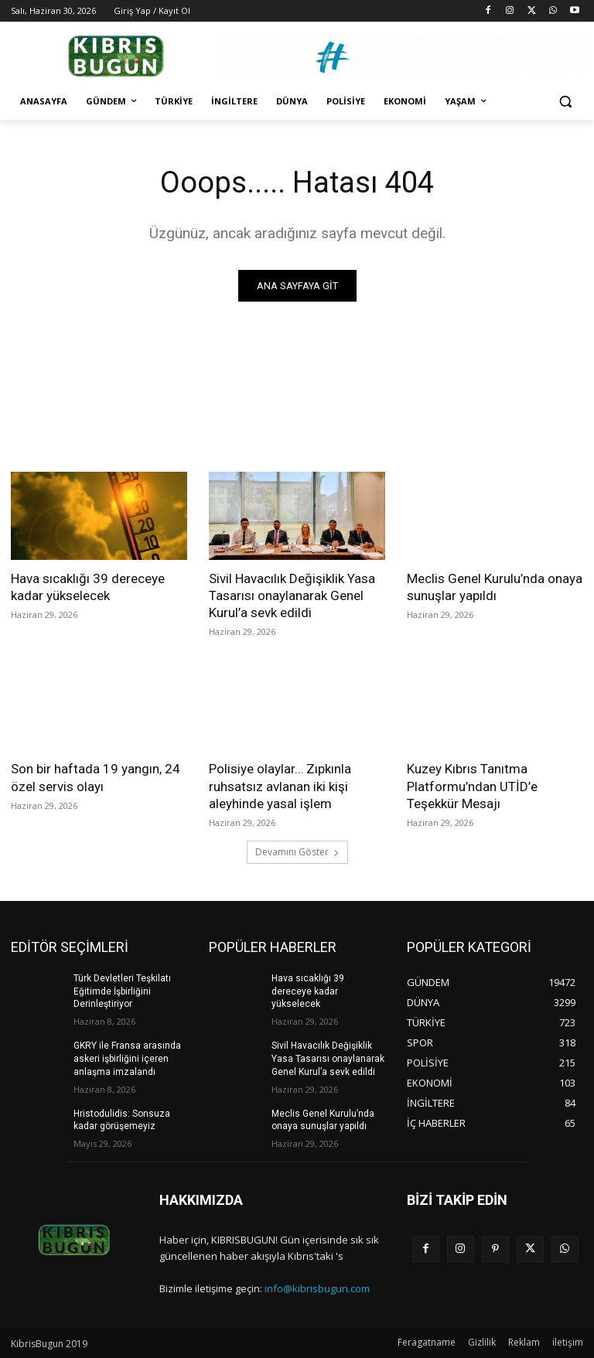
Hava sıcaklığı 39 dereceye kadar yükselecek (88, 587)
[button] (565, 102)
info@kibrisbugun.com (317, 1288)
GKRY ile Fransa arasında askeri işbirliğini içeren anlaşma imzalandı (127, 1058)
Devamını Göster (297, 851)
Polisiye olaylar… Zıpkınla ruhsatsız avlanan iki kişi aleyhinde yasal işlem (280, 785)
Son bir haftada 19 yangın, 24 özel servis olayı (95, 777)
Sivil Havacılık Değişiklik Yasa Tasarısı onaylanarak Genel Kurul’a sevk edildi (292, 595)
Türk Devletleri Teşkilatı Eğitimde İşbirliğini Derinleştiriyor (122, 991)
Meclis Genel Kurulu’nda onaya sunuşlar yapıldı (494, 587)
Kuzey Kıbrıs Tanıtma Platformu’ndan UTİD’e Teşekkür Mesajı (472, 785)
